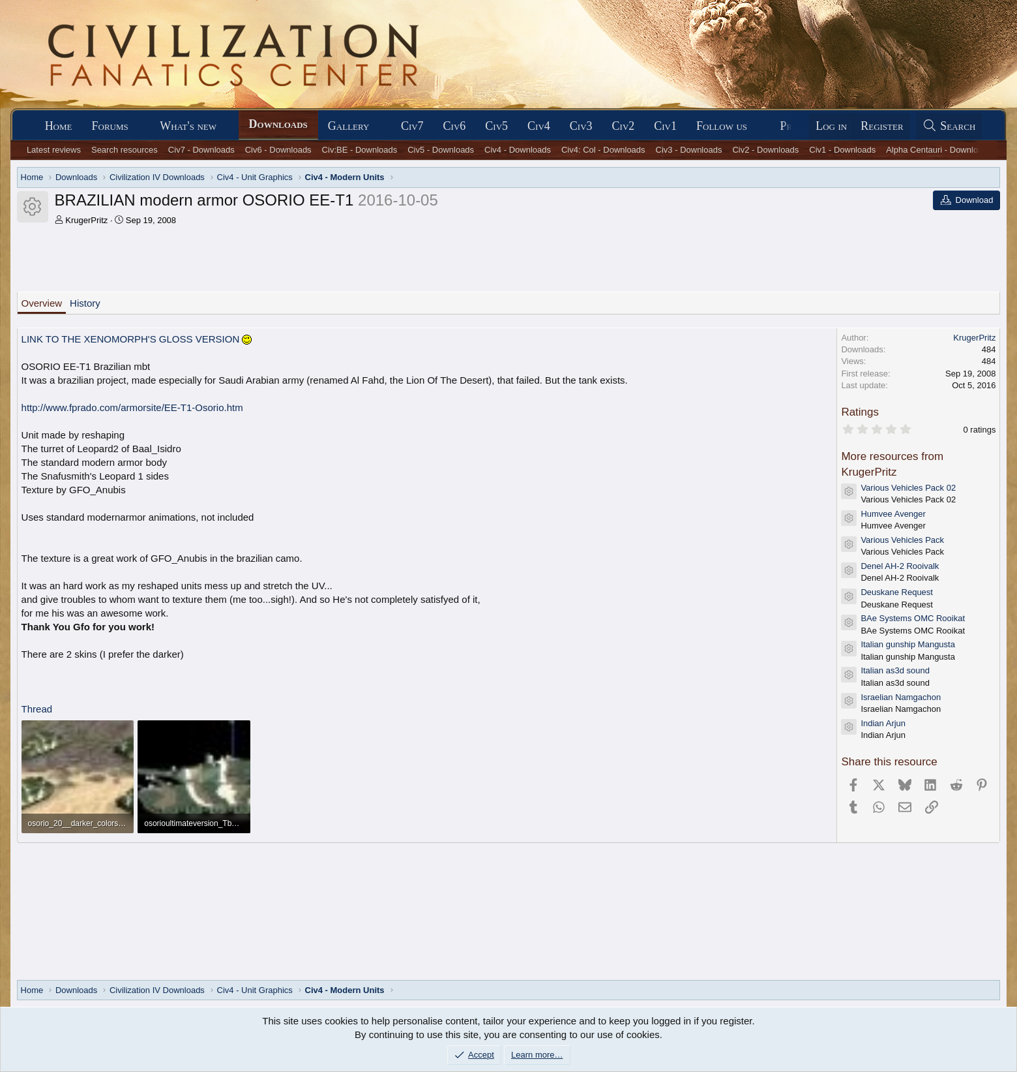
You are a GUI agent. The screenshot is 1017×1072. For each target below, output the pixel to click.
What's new (188, 125)
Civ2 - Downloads (765, 150)
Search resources (124, 150)
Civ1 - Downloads (842, 150)
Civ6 (454, 125)
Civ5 (496, 125)
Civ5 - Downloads (440, 150)
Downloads (278, 123)
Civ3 (581, 125)
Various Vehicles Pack (902, 540)
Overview (42, 303)
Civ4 (538, 125)
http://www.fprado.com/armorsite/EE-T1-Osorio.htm (132, 407)
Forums (110, 125)
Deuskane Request (897, 592)
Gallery (349, 125)
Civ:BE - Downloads (360, 150)
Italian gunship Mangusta (908, 644)
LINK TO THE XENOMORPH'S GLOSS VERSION (137, 339)
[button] (140, 126)
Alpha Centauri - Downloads (939, 150)
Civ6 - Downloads (278, 150)
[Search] (949, 126)
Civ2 (623, 125)
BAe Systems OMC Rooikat (913, 618)
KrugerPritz (86, 220)
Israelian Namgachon (901, 697)
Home (58, 125)
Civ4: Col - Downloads (603, 150)
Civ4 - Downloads (517, 150)
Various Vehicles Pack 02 (908, 488)
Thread (37, 708)
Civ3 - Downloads (689, 150)
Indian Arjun (883, 723)
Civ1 (665, 125)
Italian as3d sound (895, 670)
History (85, 303)
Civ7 (412, 125)
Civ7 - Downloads (201, 150)
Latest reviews (54, 150)
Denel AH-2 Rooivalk (900, 566)
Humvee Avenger (893, 514)
